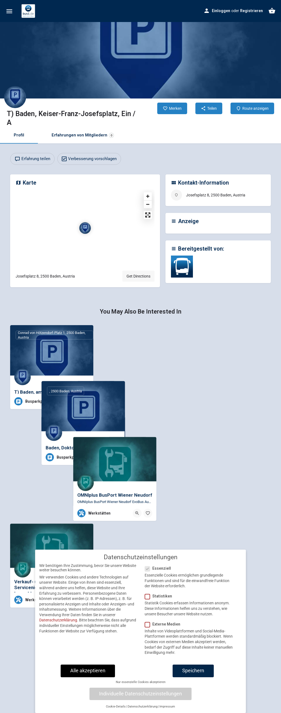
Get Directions (138, 276)
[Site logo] (28, 11)
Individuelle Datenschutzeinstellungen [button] (140, 699)
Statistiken (160, 602)
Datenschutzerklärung (58, 626)
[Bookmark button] (84, 401)
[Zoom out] (148, 204)
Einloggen (221, 11)
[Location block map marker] (85, 228)
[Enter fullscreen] (148, 215)
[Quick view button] (74, 401)
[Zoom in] (148, 196)
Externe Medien (164, 629)
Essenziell (160, 574)
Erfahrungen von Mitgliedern (83, 135)
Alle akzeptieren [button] (87, 676)
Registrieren (251, 11)
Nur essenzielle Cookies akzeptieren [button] (140, 687)
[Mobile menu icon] (9, 11)
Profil (19, 135)
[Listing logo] (15, 97)
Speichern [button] (193, 676)
